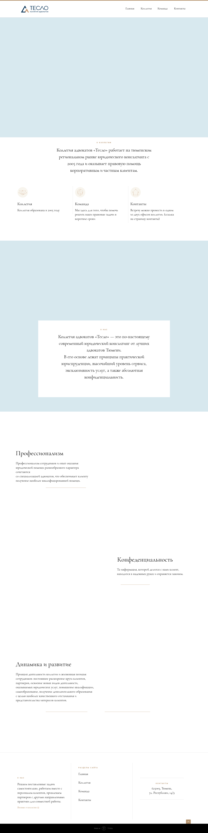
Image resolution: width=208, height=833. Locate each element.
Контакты (179, 8)
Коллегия (146, 8)
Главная (129, 8)
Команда (163, 8)
